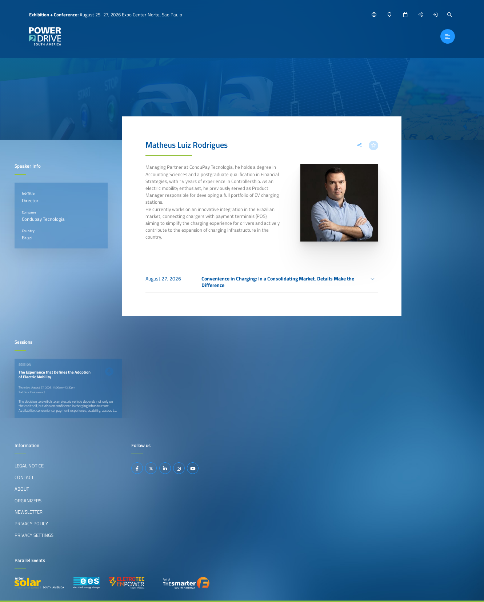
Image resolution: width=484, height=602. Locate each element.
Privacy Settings (34, 535)
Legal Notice (29, 465)
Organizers (28, 500)
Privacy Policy (31, 523)
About (22, 489)
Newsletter (29, 511)
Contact (24, 477)
